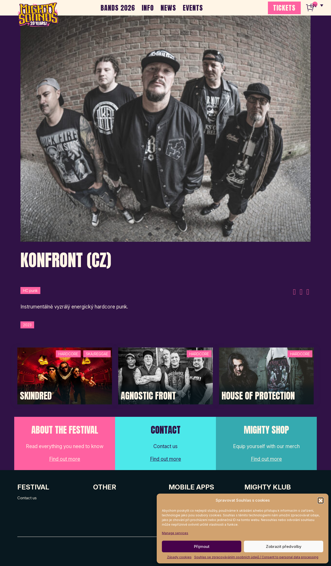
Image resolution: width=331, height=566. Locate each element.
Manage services (175, 533)
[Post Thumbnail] (64, 376)
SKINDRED (36, 396)
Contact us (27, 497)
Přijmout (201, 546)
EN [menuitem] (313, 5)
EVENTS (193, 8)
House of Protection (258, 396)
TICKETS (284, 8)
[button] (320, 500)
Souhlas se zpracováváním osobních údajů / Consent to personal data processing (256, 557)
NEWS (168, 8)
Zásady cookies (179, 557)
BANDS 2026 (118, 8)
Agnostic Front (148, 396)
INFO (148, 8)
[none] (316, 5)
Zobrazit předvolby (284, 546)
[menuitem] (316, 5)
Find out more (64, 459)
